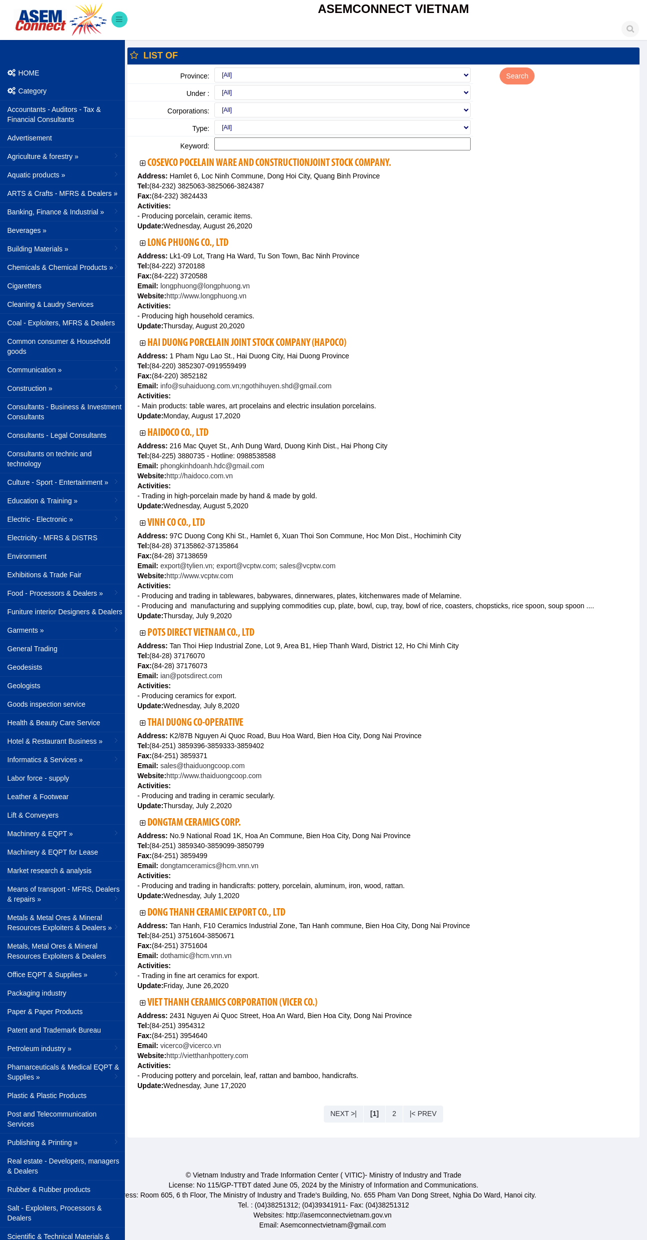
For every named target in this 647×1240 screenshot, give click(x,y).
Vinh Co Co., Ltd (176, 523)
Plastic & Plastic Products (47, 1096)
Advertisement (29, 138)
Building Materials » (63, 248)
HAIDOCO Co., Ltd (177, 433)
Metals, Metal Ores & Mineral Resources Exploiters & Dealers (56, 951)
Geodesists (24, 667)
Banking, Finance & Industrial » (63, 211)
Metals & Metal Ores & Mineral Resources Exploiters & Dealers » (63, 923)
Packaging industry (36, 993)
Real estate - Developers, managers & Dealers (63, 1166)
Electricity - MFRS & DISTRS (52, 538)
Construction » (63, 387)
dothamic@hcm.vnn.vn (195, 956)
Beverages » (63, 229)
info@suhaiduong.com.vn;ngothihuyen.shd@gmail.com (245, 386)
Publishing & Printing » (63, 1142)
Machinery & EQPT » (63, 833)
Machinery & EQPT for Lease (52, 852)
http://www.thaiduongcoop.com (214, 776)
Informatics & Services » (63, 759)
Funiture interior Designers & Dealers (64, 612)
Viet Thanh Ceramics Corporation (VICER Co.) (232, 1003)
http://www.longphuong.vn (206, 296)
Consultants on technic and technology (49, 459)
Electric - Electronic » (63, 518)
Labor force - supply (38, 778)
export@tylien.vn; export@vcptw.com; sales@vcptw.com (247, 566)
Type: (200, 128)
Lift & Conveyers (33, 815)
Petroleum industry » (63, 1048)
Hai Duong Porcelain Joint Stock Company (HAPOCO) (246, 343)
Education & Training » (63, 500)
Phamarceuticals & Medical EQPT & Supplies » (63, 1072)
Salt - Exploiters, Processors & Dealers (54, 1213)
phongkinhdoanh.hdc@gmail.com (211, 466)
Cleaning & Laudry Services (50, 304)
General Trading (32, 649)
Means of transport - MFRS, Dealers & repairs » (63, 894)
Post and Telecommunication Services (52, 1119)
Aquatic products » (63, 174)
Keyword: (194, 146)
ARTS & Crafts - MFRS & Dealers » (63, 192)
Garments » (63, 629)
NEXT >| (343, 1114)
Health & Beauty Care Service (53, 723)
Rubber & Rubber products (49, 1190)
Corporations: (188, 111)
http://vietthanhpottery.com (207, 1056)
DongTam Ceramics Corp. (194, 823)
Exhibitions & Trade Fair (44, 575)
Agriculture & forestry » (63, 155)
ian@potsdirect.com (190, 676)
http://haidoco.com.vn (199, 476)
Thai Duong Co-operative (195, 723)
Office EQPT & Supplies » (63, 974)
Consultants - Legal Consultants (56, 435)
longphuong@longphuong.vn (204, 286)
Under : (197, 93)
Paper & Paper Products (45, 1012)
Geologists (23, 686)
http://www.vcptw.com (199, 576)
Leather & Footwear (38, 797)
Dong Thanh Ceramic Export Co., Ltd (216, 913)
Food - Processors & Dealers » (63, 592)
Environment (27, 556)
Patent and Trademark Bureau (54, 1030)
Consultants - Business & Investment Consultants (64, 412)
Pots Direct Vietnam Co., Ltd (200, 633)
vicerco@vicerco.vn (189, 1046)
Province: (194, 76)
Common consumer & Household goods (58, 346)
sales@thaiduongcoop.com (201, 766)
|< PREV (423, 1114)
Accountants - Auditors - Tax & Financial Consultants (54, 114)
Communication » (63, 369)
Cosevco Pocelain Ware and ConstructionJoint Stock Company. (269, 163)
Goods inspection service (46, 704)
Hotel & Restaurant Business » (63, 740)
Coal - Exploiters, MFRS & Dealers (61, 323)
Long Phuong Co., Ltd (187, 243)
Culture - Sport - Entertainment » (63, 481)
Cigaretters (24, 286)
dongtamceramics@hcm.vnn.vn (208, 866)
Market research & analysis (49, 871)
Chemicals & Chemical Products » (63, 266)
